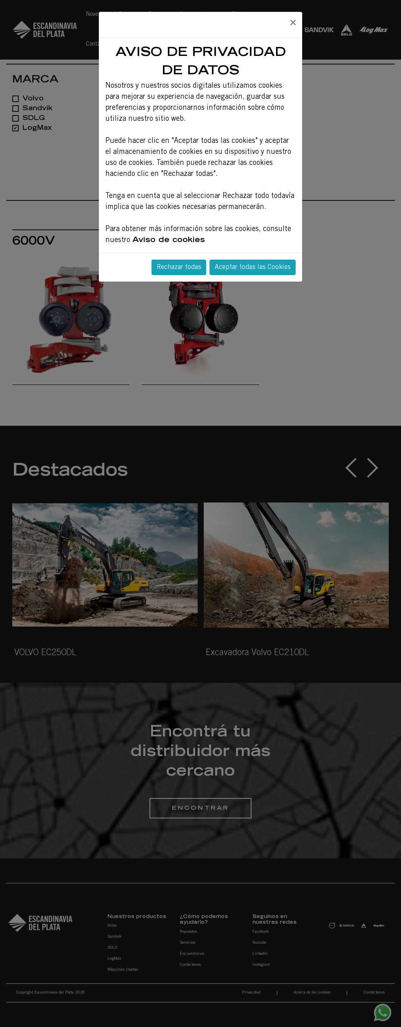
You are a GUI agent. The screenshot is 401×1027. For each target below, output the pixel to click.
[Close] (292, 23)
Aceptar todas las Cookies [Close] (252, 267)
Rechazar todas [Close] (179, 267)
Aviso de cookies (168, 240)
